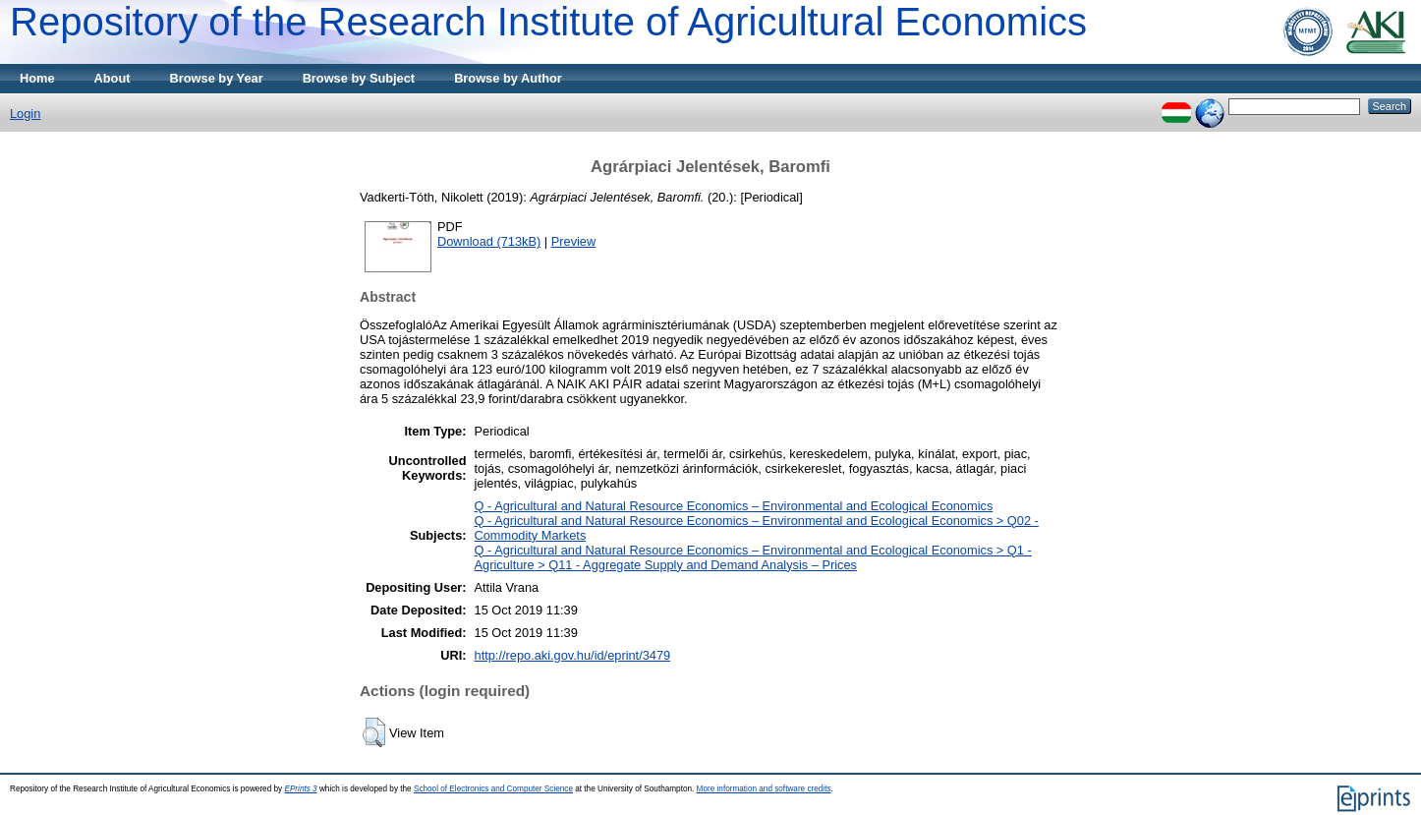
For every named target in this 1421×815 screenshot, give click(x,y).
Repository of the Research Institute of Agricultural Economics (548, 21)
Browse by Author (508, 78)
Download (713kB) (488, 241)
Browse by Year (216, 78)
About (112, 78)
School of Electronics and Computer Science (493, 789)
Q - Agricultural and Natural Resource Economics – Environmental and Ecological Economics (734, 505)
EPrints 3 (300, 789)
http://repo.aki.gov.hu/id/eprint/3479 (573, 655)
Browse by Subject (359, 78)
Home (37, 78)
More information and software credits (764, 789)
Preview (574, 241)
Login (25, 113)
